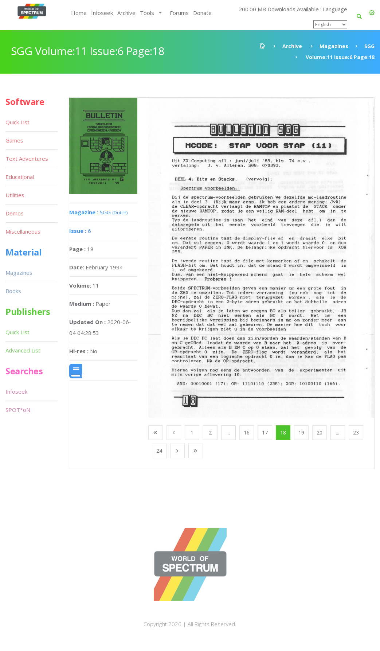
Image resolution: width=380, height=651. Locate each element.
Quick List (17, 122)
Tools (147, 12)
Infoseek (102, 12)
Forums (179, 12)
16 (247, 432)
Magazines (334, 46)
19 (301, 432)
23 (356, 432)
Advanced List (22, 350)
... (228, 432)
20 (319, 432)
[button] (372, 12)
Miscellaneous (22, 231)
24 (159, 450)
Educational (19, 176)
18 (283, 432)
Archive (126, 12)
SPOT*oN (17, 409)
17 (265, 432)
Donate (202, 12)
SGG (369, 46)
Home (79, 12)
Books (13, 291)
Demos (14, 213)
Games (14, 140)
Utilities (14, 195)
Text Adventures (26, 158)
